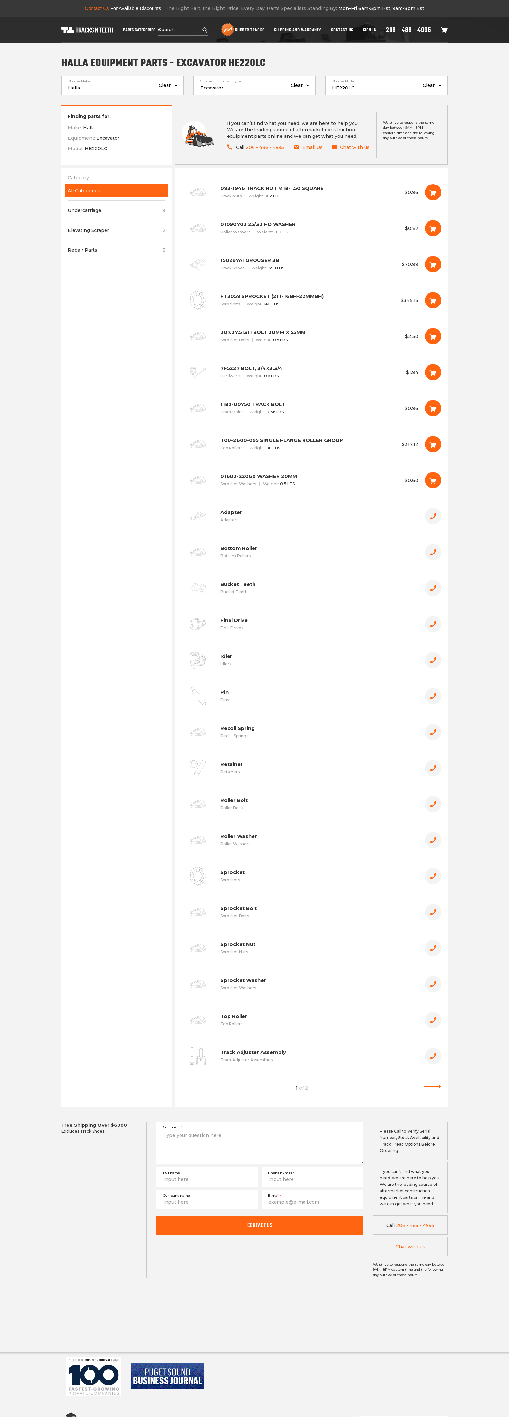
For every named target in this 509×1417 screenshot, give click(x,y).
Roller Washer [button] (311, 840)
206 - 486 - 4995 (408, 30)
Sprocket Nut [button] (311, 948)
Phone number (281, 1173)
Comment (172, 1127)
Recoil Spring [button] (311, 732)
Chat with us (410, 1247)
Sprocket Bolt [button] (311, 912)
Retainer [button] (311, 768)
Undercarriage (116, 210)
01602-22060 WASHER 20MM (311, 480)
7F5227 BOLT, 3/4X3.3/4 (311, 372)
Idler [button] (311, 660)
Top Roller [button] (311, 1020)
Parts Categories (139, 29)
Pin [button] (311, 696)
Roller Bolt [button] (311, 804)
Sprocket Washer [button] (311, 984)
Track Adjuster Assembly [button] (311, 1056)
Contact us (260, 1225)
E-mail (274, 1195)
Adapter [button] (311, 516)
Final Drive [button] (311, 624)
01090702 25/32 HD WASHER (311, 228)
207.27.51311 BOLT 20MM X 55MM (311, 336)
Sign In (370, 29)
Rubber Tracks (250, 29)
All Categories (84, 191)
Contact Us (342, 29)
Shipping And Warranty (297, 29)
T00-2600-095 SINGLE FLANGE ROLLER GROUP (311, 444)
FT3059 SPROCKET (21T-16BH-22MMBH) (311, 300)
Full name (171, 1173)
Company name (176, 1195)
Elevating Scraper (116, 230)
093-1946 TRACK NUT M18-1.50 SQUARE (311, 192)
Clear (165, 85)
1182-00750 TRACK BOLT (311, 408)
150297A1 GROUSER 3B (311, 264)
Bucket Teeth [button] (311, 588)
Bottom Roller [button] (311, 552)
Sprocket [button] (311, 876)
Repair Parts (116, 250)
